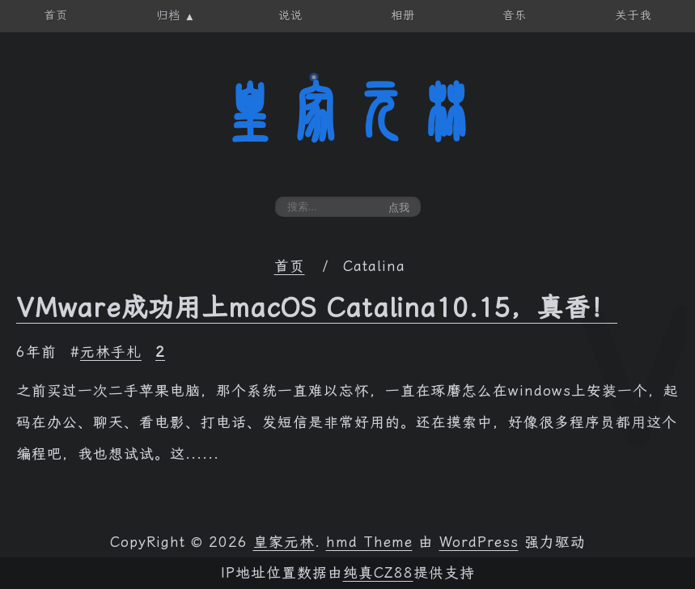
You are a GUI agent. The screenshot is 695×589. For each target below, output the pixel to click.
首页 (289, 266)
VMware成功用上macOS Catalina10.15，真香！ (316, 307)
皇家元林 (348, 112)
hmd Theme (369, 542)
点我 (398, 207)
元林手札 (111, 352)
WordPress (479, 542)
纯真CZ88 (378, 573)
